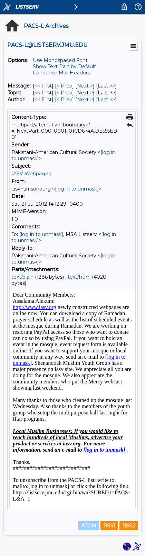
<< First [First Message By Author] (43, 99)
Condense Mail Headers (61, 73)
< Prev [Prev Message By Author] (64, 99)
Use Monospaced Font (60, 60)
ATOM (88, 526)
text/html (79, 277)
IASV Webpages (31, 174)
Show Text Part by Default (64, 66)
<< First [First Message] (43, 86)
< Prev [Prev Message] (64, 86)
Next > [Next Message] (85, 86)
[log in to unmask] (77, 189)
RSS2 (128, 526)
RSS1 (109, 526)
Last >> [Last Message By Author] (106, 99)
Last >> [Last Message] (106, 86)
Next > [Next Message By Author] (85, 99)
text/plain (22, 277)
